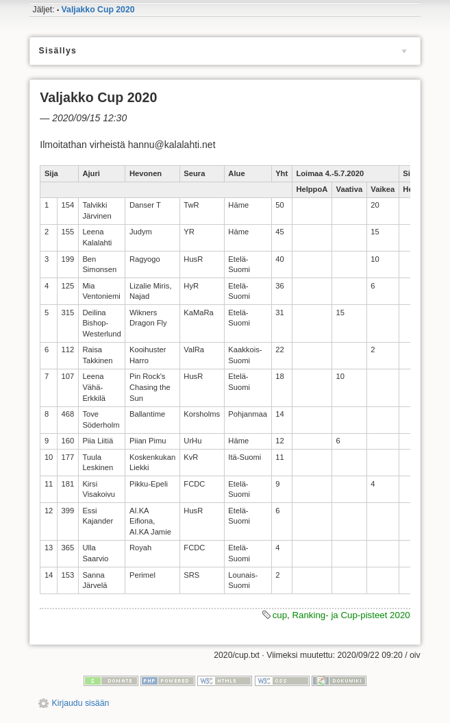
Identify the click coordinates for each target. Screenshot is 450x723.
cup (280, 615)
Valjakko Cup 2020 (98, 9)
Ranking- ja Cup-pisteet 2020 (351, 615)
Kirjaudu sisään (81, 703)
